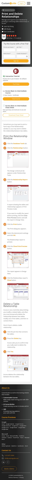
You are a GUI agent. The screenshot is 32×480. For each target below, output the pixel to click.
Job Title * (19, 47)
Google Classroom (6, 425)
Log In (21, 3)
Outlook (10, 437)
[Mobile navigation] (28, 3)
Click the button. (17, 148)
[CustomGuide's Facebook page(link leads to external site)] (8, 462)
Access (3, 436)
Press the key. (14, 338)
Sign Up (16, 61)
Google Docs (15, 425)
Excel (7, 436)
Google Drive (23, 425)
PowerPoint (16, 437)
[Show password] (27, 56)
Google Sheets (13, 427)
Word (3, 439)
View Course (16, 99)
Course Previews (9, 417)
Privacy (22, 477)
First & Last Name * (9, 47)
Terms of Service (13, 477)
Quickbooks (21, 446)
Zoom (26, 446)
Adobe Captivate (6, 446)
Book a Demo (9, 469)
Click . (10, 352)
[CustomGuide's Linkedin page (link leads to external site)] (3, 462)
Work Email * (7, 53)
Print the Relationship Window (15, 137)
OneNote (4, 437)
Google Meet (5, 429)
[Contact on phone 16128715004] (16, 455)
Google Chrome (19, 424)
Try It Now (16, 84)
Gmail (3, 424)
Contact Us (6, 450)
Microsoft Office (14, 436)
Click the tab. (17, 143)
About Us (5, 388)
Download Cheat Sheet (16, 115)
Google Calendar (10, 424)
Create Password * (22, 53)
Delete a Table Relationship (11, 305)
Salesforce (13, 446)
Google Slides (21, 427)
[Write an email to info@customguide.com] (16, 458)
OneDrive (21, 436)
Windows (27, 437)
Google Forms (5, 427)
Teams (21, 437)
